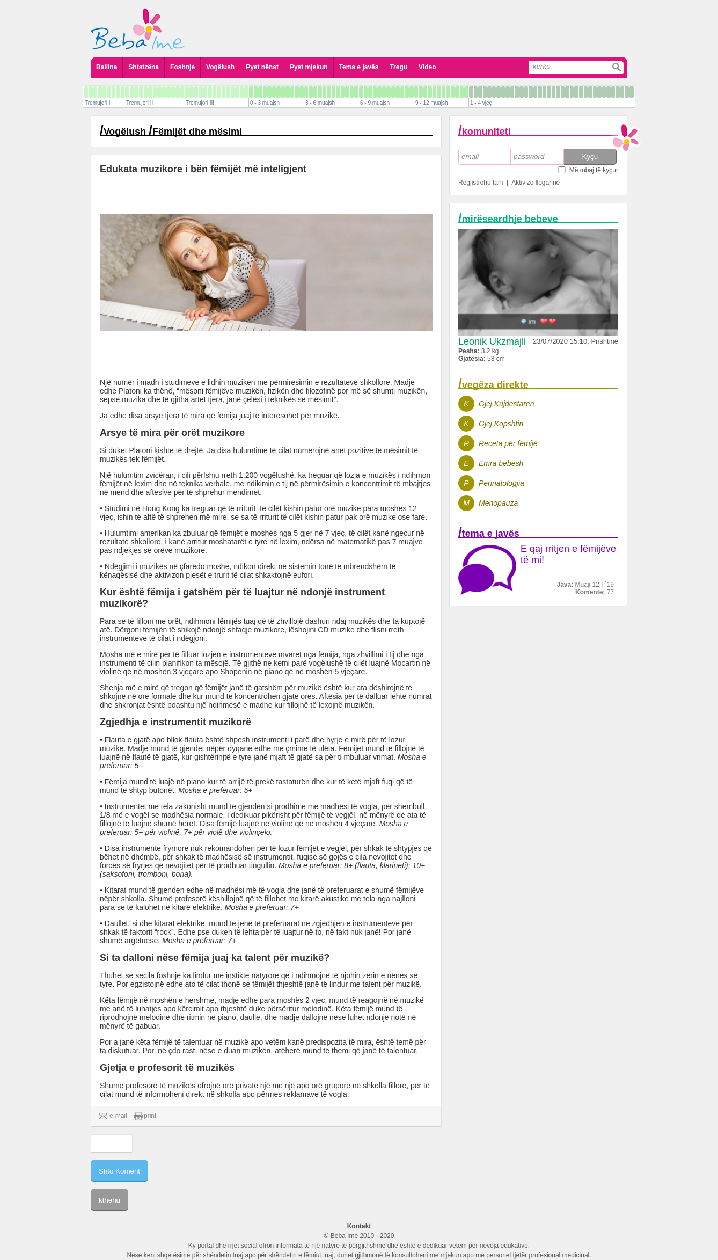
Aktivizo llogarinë (535, 182)
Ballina (106, 67)
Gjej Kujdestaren (506, 403)
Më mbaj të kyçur (593, 170)
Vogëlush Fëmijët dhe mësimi (173, 131)
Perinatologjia (501, 483)
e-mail (113, 1116)
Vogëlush (220, 67)
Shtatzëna (143, 67)
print (145, 1116)
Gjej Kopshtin (501, 423)
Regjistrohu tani (480, 182)
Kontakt (359, 1226)
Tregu (398, 67)
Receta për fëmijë (508, 443)
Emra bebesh (501, 463)
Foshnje (182, 67)
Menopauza (498, 503)
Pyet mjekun (309, 67)
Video (427, 67)
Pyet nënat (262, 67)
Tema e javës (359, 67)
